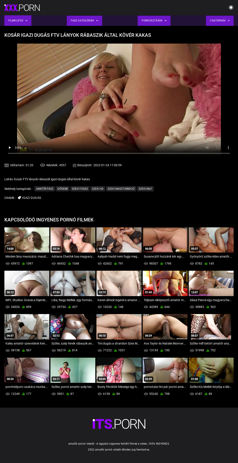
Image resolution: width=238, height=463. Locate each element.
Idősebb (62, 188)
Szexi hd (97, 188)
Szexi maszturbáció (121, 188)
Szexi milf (145, 188)
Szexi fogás (80, 188)
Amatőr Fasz (44, 188)
